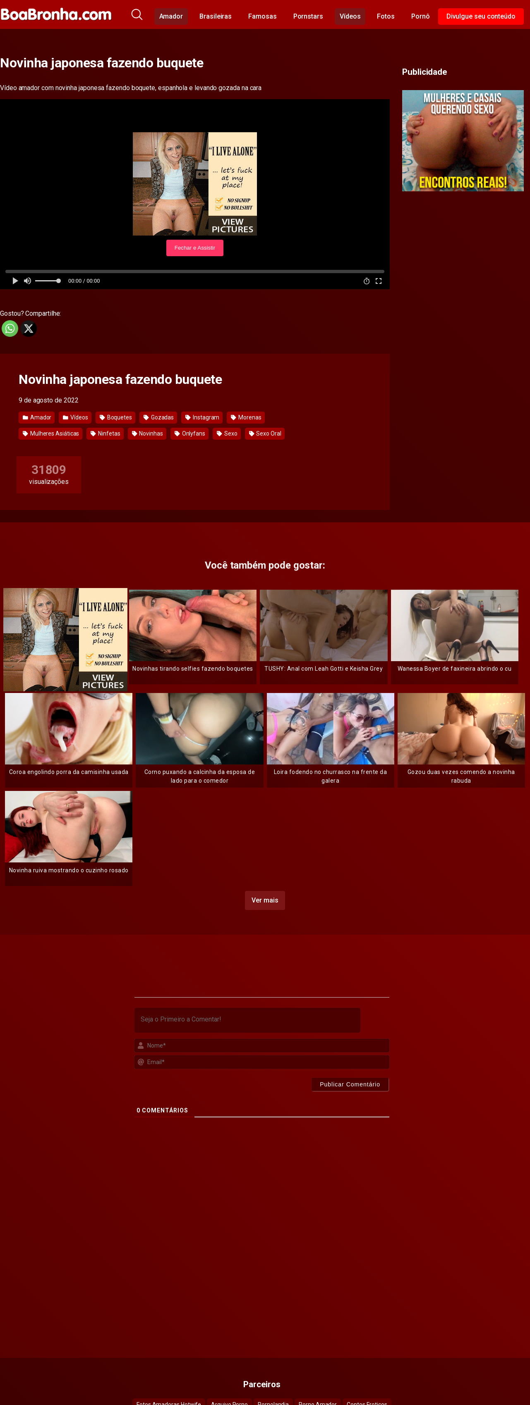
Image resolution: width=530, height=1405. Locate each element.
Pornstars (308, 16)
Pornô (420, 16)
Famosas (262, 16)
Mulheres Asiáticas (51, 433)
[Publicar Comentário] (350, 1084)
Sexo (227, 433)
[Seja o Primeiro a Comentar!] (247, 1020)
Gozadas (159, 417)
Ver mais (265, 900)
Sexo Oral (265, 433)
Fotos (386, 16)
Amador (171, 16)
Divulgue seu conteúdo (481, 16)
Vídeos (350, 16)
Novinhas (147, 433)
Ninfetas (105, 433)
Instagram (202, 417)
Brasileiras (215, 16)
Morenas (246, 417)
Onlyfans (190, 433)
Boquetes (116, 417)
